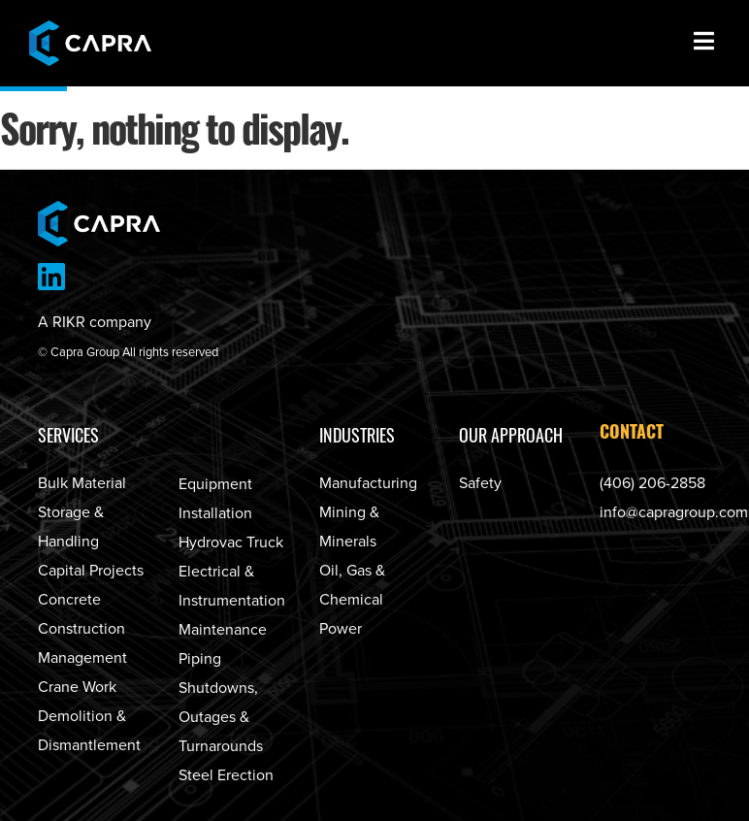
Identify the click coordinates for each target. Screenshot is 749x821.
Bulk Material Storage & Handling (82, 512)
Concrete (69, 599)
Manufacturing (368, 483)
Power (340, 629)
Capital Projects (91, 570)
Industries (357, 434)
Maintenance (223, 630)
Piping (200, 659)
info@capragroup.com (674, 512)
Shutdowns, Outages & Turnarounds (221, 717)
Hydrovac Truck (231, 542)
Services (68, 434)
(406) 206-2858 (652, 483)
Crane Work (77, 687)
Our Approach (511, 434)
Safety (480, 483)
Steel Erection (226, 775)
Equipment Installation (215, 499)
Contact (632, 434)
